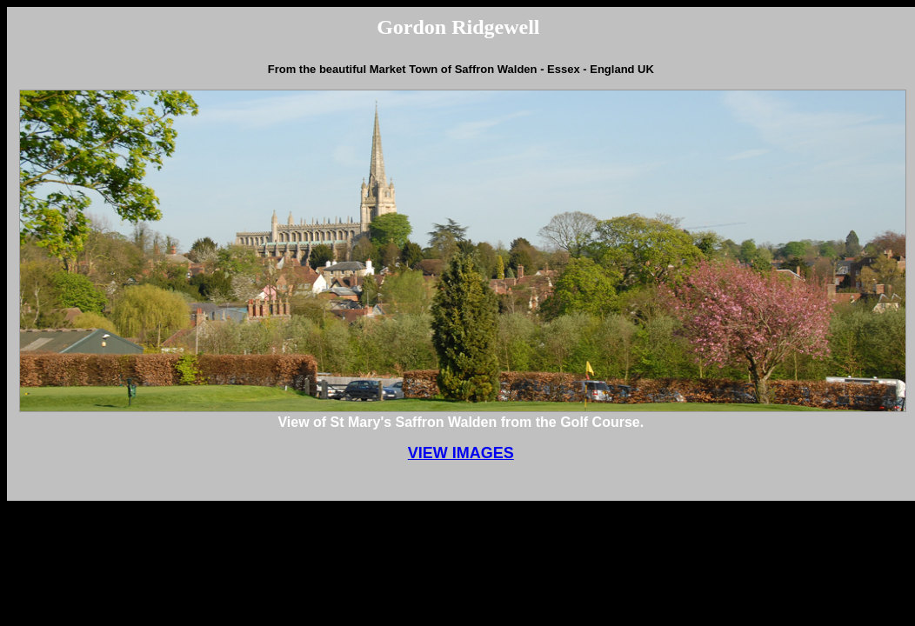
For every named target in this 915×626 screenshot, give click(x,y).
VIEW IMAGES (461, 453)
